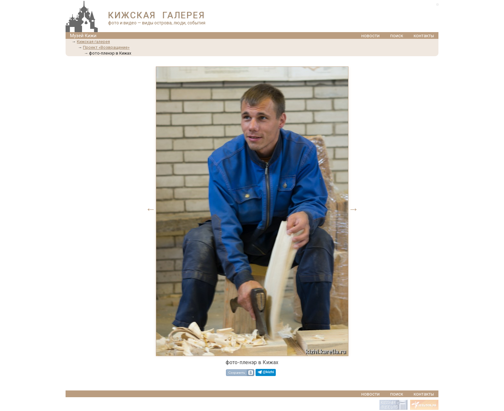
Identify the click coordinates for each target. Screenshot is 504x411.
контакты (424, 36)
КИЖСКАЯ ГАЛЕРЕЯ (156, 15)
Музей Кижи (83, 36)
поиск (396, 36)
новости (370, 36)
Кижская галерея (93, 41)
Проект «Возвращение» (106, 47)
